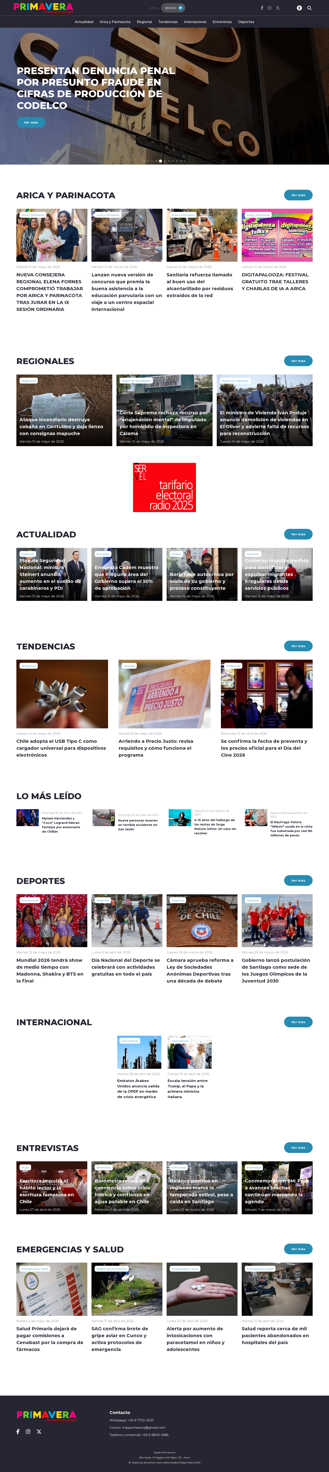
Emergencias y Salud (35, 1268)
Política (176, 554)
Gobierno (28, 554)
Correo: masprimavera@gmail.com (137, 1427)
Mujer (25, 1167)
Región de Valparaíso (235, 380)
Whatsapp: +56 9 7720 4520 (132, 1420)
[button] (144, 161)
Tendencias (168, 21)
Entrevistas (222, 21)
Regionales (29, 380)
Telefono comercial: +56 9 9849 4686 (139, 1434)
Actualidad (84, 21)
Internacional (195, 21)
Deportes (246, 21)
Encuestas (103, 554)
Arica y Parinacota (115, 21)
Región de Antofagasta (136, 380)
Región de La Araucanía (112, 1268)
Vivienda (129, 665)
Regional (144, 21)
